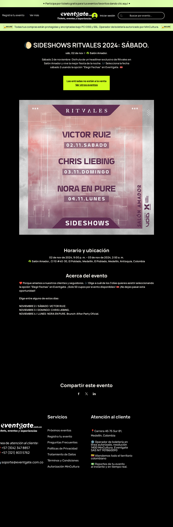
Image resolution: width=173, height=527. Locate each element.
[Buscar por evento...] (141, 15)
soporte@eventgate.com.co (22, 462)
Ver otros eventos (86, 85)
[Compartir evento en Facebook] (78, 394)
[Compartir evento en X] (86, 394)
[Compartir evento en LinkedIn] (94, 394)
